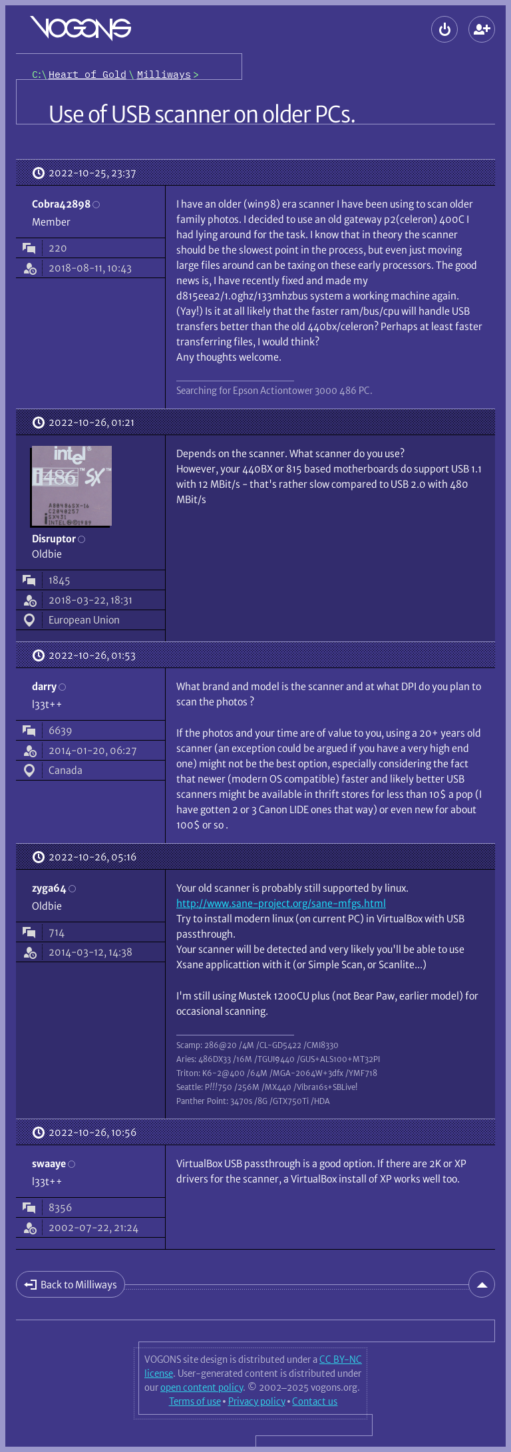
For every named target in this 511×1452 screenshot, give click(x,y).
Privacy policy (256, 1401)
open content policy (201, 1387)
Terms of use (195, 1401)
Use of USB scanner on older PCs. (202, 114)
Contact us (314, 1401)
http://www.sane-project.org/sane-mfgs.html (281, 903)
